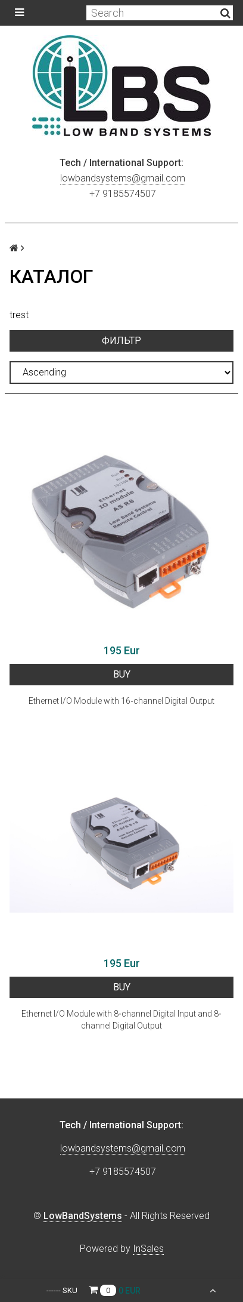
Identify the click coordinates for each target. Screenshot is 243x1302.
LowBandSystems (82, 1215)
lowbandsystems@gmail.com (122, 178)
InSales (148, 1248)
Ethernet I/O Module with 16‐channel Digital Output (121, 701)
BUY (121, 674)
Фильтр (121, 340)
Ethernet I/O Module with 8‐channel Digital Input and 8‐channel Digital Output (121, 1019)
